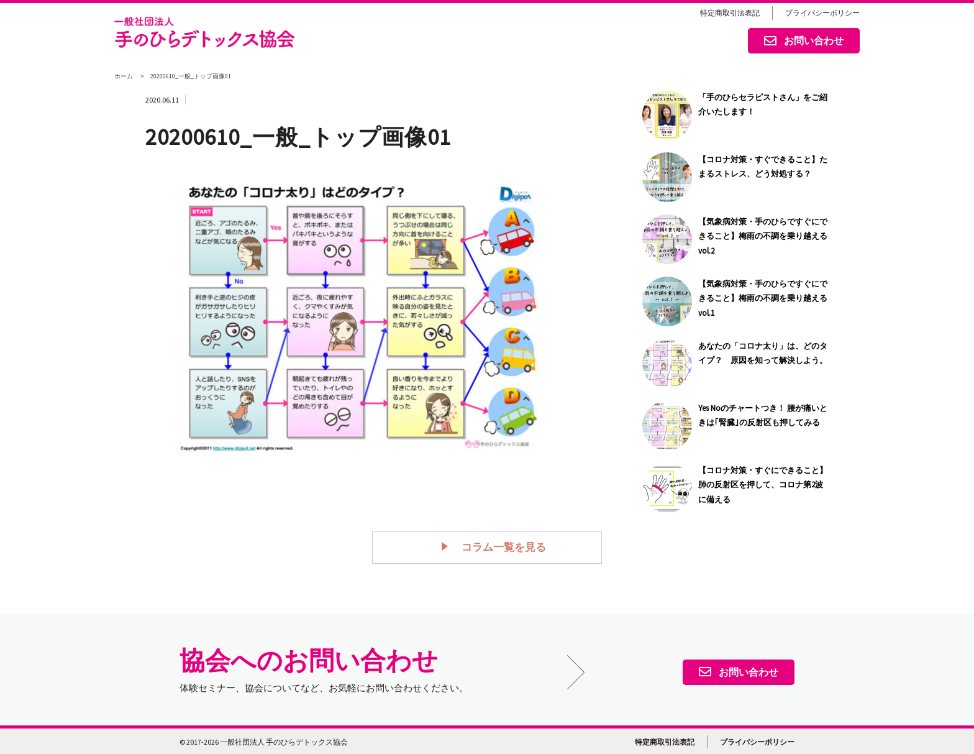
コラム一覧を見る (497, 547)
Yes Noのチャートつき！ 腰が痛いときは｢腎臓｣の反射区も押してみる (762, 415)
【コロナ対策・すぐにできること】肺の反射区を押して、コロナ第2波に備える (762, 485)
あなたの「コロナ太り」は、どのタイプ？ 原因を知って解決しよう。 (762, 353)
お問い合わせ (804, 41)
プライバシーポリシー (822, 12)
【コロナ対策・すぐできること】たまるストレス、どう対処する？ (762, 166)
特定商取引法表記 (730, 12)
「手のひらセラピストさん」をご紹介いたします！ (762, 104)
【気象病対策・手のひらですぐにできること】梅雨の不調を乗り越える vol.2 (762, 236)
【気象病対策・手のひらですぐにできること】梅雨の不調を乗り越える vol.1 (762, 298)
